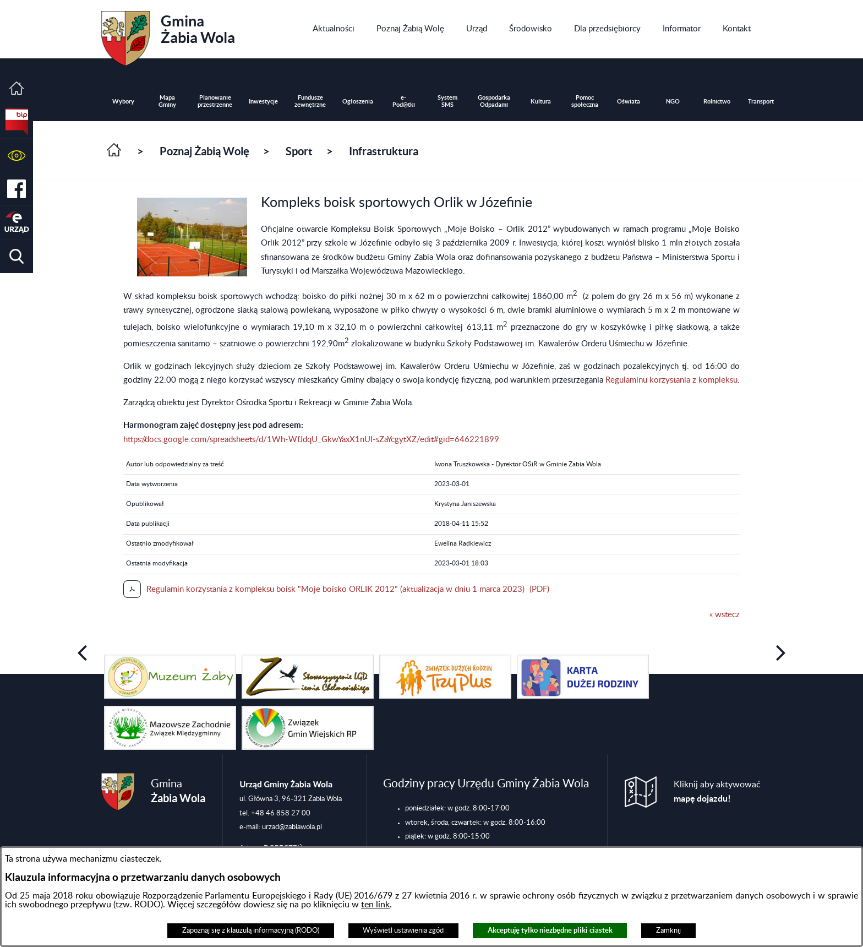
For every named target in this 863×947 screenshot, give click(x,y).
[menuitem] (333, 29)
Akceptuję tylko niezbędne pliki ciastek (550, 930)
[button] (16, 155)
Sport (299, 151)
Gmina (168, 34)
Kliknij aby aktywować (717, 792)
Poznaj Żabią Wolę (204, 151)
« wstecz (724, 615)
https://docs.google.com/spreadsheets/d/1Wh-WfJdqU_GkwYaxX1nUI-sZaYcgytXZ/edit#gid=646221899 (311, 440)
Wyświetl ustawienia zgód (403, 930)
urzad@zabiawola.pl (292, 827)
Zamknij (668, 930)
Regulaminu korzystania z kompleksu (671, 380)
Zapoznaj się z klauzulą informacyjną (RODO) (250, 930)
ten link (375, 904)
